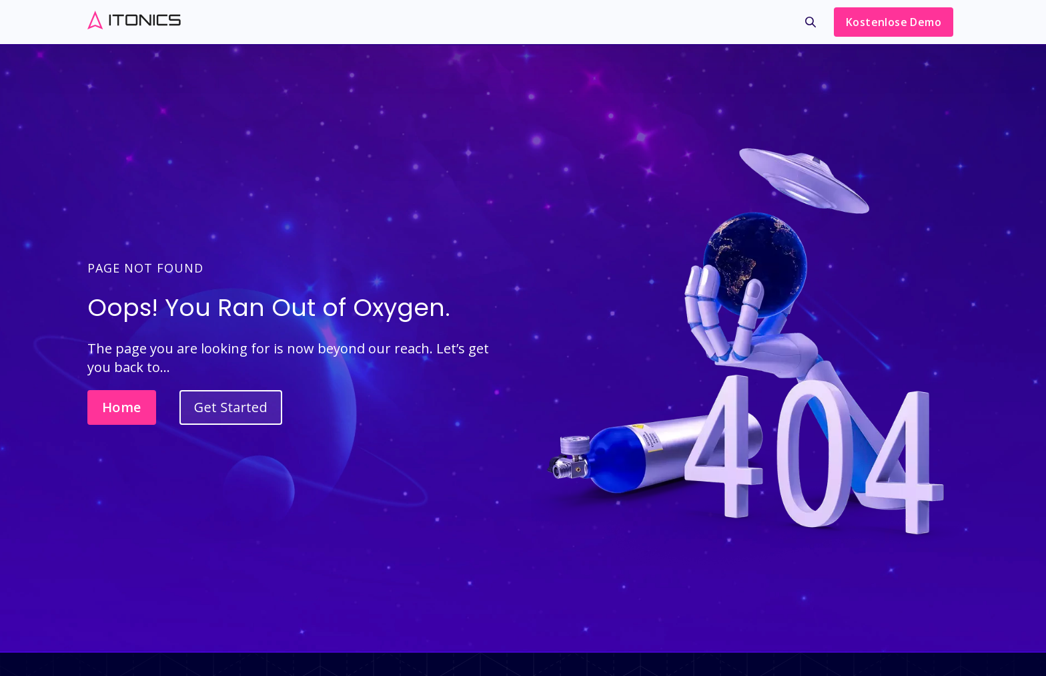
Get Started (231, 407)
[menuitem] (810, 25)
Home (121, 407)
